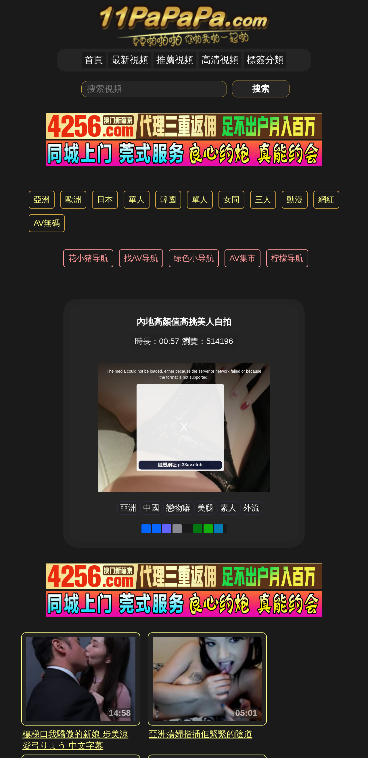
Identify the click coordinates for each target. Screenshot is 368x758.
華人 (137, 199)
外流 (251, 507)
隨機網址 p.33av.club (180, 464)
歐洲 (73, 199)
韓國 (168, 199)
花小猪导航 (88, 258)
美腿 (205, 507)
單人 (200, 199)
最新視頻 (129, 60)
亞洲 (42, 199)
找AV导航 (141, 258)
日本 (105, 199)
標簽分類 (265, 60)
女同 (231, 199)
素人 (228, 507)
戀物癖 (178, 507)
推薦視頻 (174, 60)
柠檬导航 (287, 258)
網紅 (326, 199)
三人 (263, 199)
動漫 (295, 199)
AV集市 (242, 258)
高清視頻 (220, 60)
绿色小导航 (194, 258)
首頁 (94, 60)
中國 (151, 507)
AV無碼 (47, 223)
